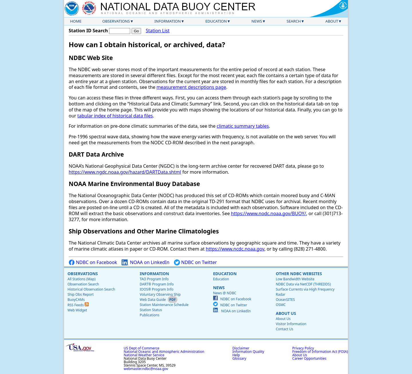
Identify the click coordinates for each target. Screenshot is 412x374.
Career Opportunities (309, 358)
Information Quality (248, 351)
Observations (116, 21)
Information (167, 21)
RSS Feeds (78, 305)
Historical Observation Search (91, 289)
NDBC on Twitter (195, 262)
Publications (149, 315)
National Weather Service (144, 355)
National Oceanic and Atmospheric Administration (164, 351)
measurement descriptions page (191, 87)
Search (294, 21)
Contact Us (284, 329)
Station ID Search (88, 30)
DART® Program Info (157, 284)
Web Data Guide (153, 299)
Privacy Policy (303, 348)
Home (76, 21)
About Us (286, 313)
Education (216, 21)
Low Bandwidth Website (295, 279)
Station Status (151, 309)
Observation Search (83, 284)
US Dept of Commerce (141, 348)
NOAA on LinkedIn (145, 262)
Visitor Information (291, 323)
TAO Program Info (154, 279)
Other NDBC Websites (299, 273)
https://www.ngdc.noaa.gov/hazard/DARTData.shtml (125, 172)
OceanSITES (285, 299)
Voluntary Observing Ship (160, 294)
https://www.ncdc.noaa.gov (235, 249)
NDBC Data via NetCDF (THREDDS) (303, 284)
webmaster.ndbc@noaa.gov (146, 368)
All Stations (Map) (82, 279)
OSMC (281, 304)
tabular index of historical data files (115, 116)
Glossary (239, 358)
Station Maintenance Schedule (164, 304)
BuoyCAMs (76, 299)
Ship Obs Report (81, 294)
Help (236, 355)
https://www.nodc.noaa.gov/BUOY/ (268, 213)
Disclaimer (240, 348)
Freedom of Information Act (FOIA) (320, 351)
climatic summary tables (243, 126)
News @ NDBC (224, 293)
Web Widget (77, 310)
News (256, 21)
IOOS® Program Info (156, 289)
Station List (157, 31)
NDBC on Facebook (93, 262)
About (331, 21)
